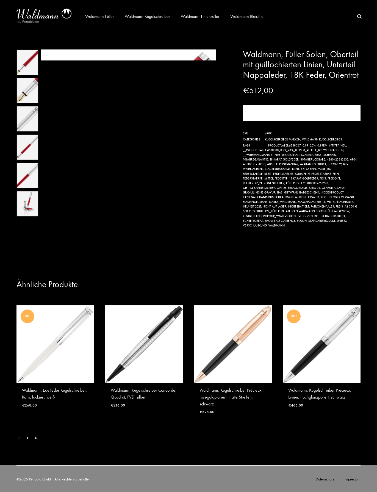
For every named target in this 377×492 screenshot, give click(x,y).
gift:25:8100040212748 (292, 188)
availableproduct (313, 164)
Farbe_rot (325, 169)
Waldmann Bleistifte (247, 16)
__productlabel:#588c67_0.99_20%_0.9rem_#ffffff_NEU (305, 145)
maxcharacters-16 (311, 202)
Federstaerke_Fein (325, 174)
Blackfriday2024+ (277, 169)
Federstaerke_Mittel (258, 178)
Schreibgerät (253, 221)
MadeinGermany (255, 202)
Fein (323, 178)
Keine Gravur (309, 197)
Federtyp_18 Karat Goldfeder (296, 178)
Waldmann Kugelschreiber (147, 16)
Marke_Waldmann (282, 202)
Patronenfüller (322, 206)
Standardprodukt (321, 221)
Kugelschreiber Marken (282, 139)
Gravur (314, 188)
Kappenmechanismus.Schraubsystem (270, 197)
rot (317, 216)
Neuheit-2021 (252, 206)
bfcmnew (335, 164)
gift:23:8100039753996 (312, 183)
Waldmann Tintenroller (200, 16)
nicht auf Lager (274, 206)
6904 (353, 159)
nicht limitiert (298, 206)
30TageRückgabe (312, 159)
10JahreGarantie (255, 159)
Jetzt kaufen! (302, 112)
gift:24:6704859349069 (259, 188)
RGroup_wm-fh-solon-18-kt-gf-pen (288, 216)
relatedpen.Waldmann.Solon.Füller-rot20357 (315, 211)
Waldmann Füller (99, 16)
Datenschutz (325, 479)
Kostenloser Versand (337, 197)
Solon (302, 221)
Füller (290, 183)
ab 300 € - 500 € (254, 164)
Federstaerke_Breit (257, 174)
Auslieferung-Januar (282, 164)
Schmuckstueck (333, 216)
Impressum (353, 479)
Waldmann (276, 225)
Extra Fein (308, 169)
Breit (295, 169)
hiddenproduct (332, 192)
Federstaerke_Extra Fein (291, 174)
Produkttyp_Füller (266, 211)
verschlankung (255, 225)
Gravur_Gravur (333, 188)
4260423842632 (337, 159)
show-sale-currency (280, 221)
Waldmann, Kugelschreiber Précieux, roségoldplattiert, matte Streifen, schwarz (230, 397)
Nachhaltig (345, 202)
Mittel (331, 202)
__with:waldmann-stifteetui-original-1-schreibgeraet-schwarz (290, 155)
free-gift (334, 178)
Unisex (342, 221)
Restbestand (252, 216)
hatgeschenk (309, 192)
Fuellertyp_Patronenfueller (263, 183)
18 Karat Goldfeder (284, 159)
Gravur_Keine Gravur (259, 192)
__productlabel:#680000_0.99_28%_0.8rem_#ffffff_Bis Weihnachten (293, 150)
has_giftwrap (287, 192)
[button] (19, 438)
